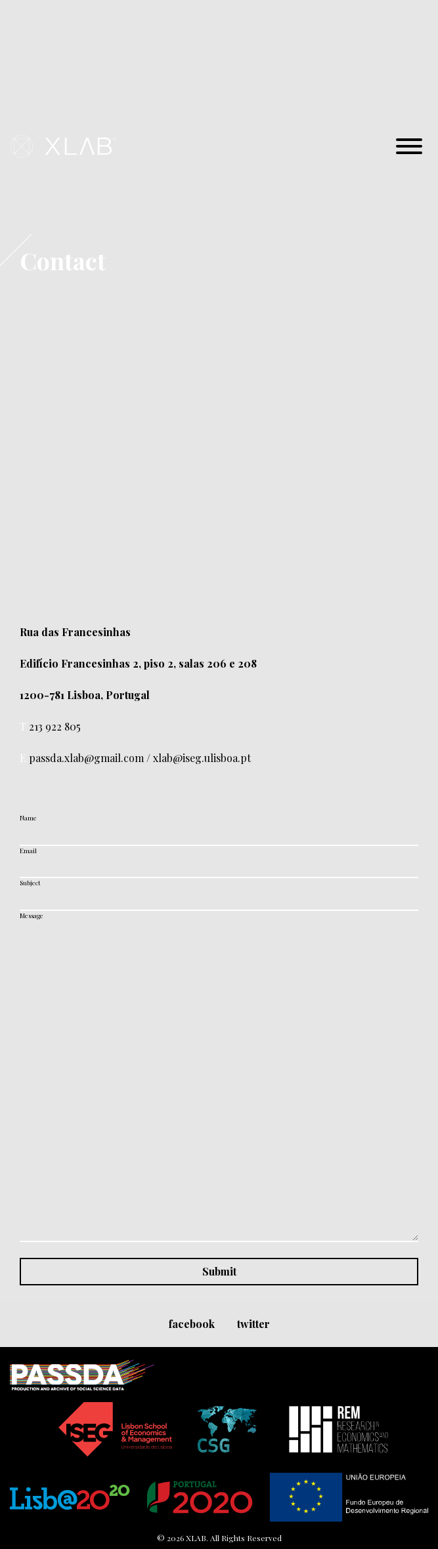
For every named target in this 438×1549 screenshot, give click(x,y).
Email (28, 850)
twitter (253, 1324)
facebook (192, 1324)
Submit (219, 1271)
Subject (30, 882)
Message (31, 915)
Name (28, 817)
